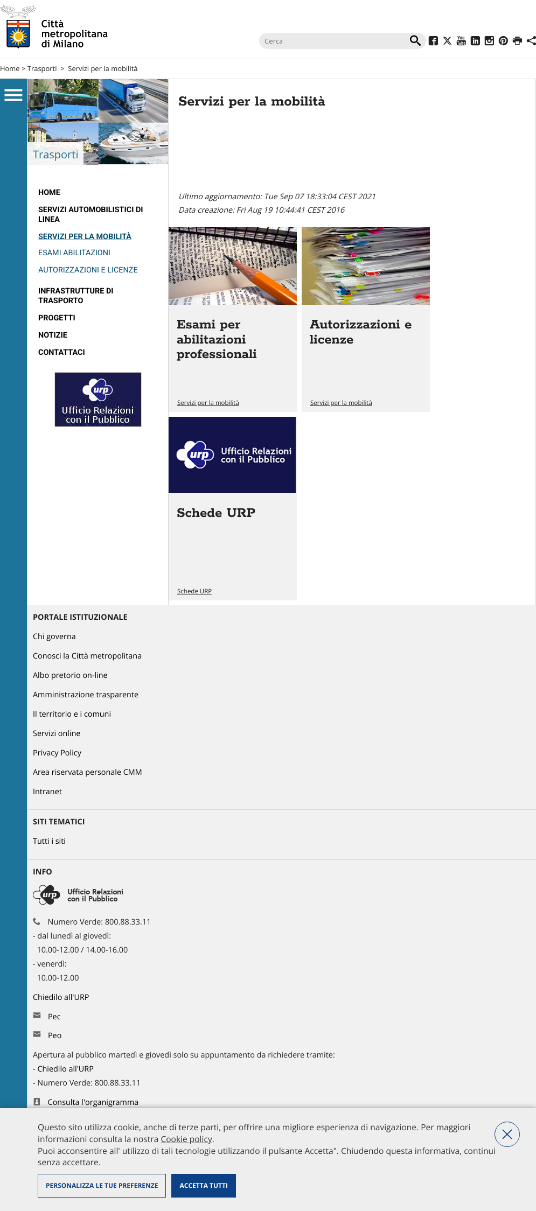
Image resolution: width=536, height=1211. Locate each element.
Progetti (56, 318)
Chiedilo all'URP (62, 997)
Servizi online (56, 734)
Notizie (52, 335)
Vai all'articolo (233, 319)
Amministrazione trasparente (85, 695)
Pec (54, 1017)
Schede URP (194, 591)
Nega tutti (507, 1134)
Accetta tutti (203, 1185)
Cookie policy (186, 1139)
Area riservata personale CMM (87, 772)
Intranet (47, 792)
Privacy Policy (57, 753)
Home (10, 68)
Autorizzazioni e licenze (88, 270)
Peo (54, 1036)
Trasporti (42, 68)
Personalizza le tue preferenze (102, 1185)
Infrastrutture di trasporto (76, 295)
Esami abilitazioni (74, 252)
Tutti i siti (49, 841)
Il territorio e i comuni (72, 714)
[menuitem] (97, 192)
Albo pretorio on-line (70, 675)
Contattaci (61, 352)
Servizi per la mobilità (102, 68)
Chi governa (54, 637)
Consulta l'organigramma (93, 1102)
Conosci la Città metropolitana (87, 656)
